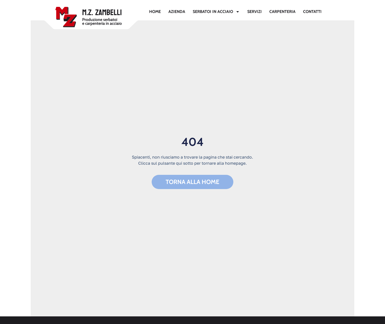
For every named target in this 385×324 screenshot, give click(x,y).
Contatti (312, 11)
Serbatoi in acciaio (216, 12)
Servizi (254, 11)
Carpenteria (282, 11)
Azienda (176, 11)
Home (155, 11)
